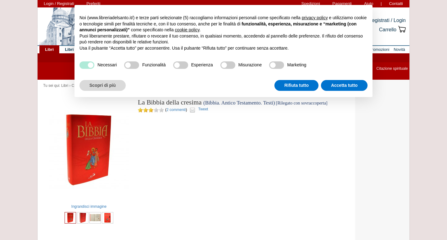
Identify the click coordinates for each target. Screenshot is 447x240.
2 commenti (176, 110)
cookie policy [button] (187, 29)
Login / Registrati (59, 3)
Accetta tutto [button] (344, 85)
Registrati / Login (387, 20)
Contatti (396, 3)
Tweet (203, 109)
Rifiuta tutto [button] (296, 85)
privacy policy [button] (315, 17)
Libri (64, 85)
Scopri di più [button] (102, 85)
